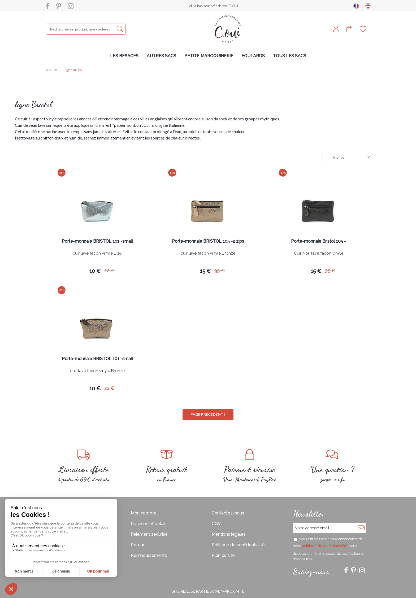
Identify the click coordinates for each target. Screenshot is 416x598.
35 (219, 270)
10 (95, 271)
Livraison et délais (148, 523)
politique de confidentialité (325, 546)
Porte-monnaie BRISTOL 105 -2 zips (208, 241)
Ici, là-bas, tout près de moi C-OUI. (214, 6)
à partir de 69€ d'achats (83, 466)
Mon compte (144, 513)
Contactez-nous (228, 513)
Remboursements (149, 555)
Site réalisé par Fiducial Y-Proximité (208, 591)
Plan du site (223, 555)
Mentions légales (229, 534)
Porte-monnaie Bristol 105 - (318, 241)
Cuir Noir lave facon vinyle (318, 253)
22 (109, 270)
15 (205, 271)
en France (166, 466)
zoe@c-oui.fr (332, 466)
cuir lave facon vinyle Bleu (97, 253)
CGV (216, 523)
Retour (137, 544)
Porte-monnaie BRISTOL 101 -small (97, 241)
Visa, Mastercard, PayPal (249, 466)
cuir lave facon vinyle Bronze (208, 253)
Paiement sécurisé (149, 534)
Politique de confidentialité (238, 544)
